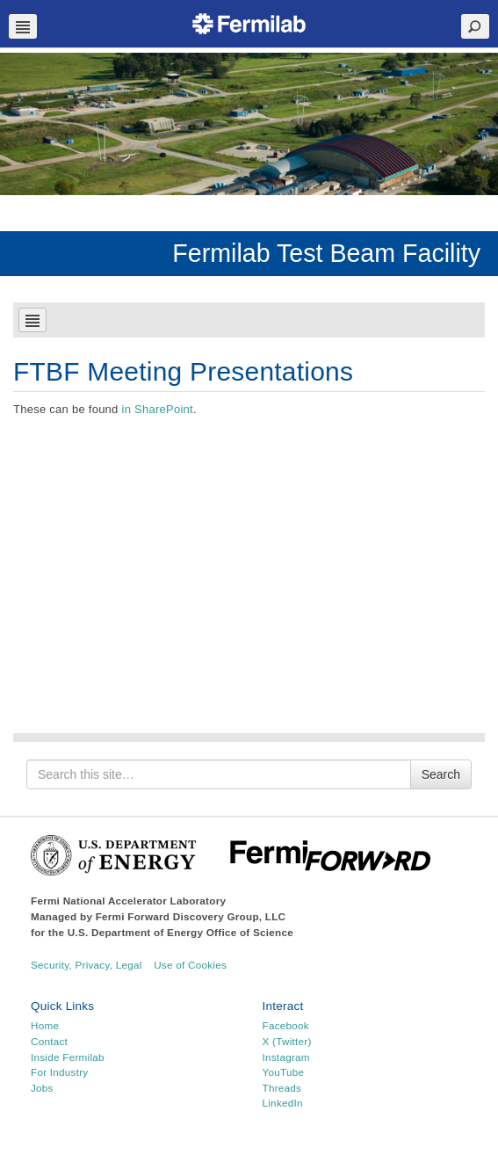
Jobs (42, 1087)
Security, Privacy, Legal (86, 964)
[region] (249, 124)
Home (45, 1025)
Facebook (286, 1025)
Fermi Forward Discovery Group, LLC (191, 916)
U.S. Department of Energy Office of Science (180, 932)
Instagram (286, 1057)
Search (441, 774)
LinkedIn (283, 1102)
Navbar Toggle (23, 26)
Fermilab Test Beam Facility (326, 253)
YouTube (284, 1072)
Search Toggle (475, 26)
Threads (282, 1087)
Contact (49, 1041)
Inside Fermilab (68, 1057)
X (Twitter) (287, 1041)
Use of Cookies (190, 964)
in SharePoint (156, 409)
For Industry (59, 1072)
